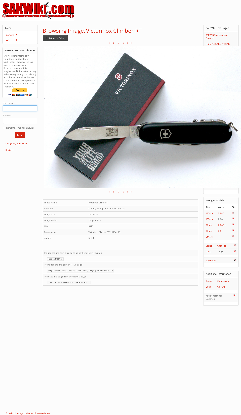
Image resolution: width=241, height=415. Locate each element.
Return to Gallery (55, 38)
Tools (208, 251)
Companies (223, 280)
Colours (221, 286)
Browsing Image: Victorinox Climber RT (92, 30)
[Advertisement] (180, 7)
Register (9, 150)
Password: (8, 115)
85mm (209, 225)
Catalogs (221, 245)
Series (209, 245)
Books (209, 280)
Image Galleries (23, 413)
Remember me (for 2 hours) (18, 127)
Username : (9, 103)
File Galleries (42, 413)
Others (209, 236)
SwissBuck (211, 260)
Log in (20, 134)
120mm (209, 219)
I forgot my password (16, 143)
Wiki (9, 413)
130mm (209, 213)
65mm (209, 230)
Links (208, 286)
